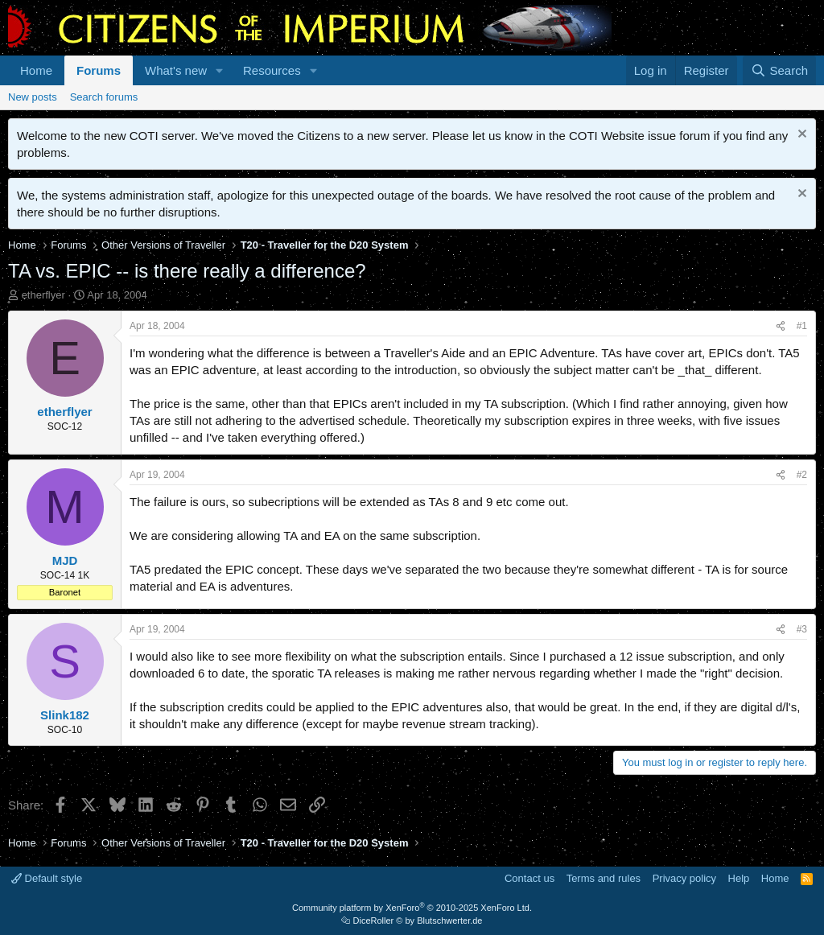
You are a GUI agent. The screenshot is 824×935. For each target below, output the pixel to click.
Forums (98, 70)
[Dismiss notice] (800, 135)
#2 (802, 474)
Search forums (104, 97)
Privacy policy (684, 878)
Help (739, 878)
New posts (32, 97)
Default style (46, 878)
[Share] (780, 326)
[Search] (779, 70)
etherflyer (43, 295)
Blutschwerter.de (449, 920)
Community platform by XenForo (412, 907)
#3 (802, 629)
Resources (272, 70)
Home (36, 70)
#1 (802, 326)
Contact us (529, 878)
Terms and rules (603, 878)
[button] (219, 70)
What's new (176, 70)
